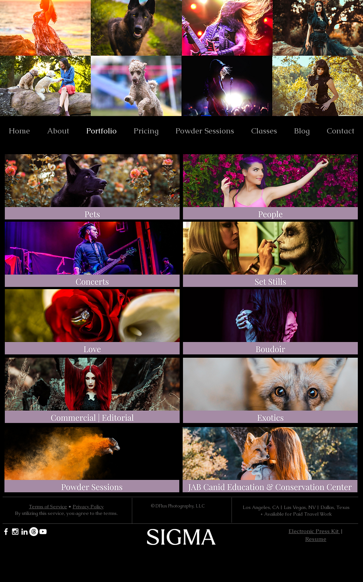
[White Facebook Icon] (5, 531)
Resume (315, 538)
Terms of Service (48, 506)
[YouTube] (43, 531)
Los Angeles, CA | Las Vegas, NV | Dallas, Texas (296, 507)
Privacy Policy (88, 506)
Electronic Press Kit (314, 531)
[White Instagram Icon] (15, 531)
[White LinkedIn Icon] (24, 531)
